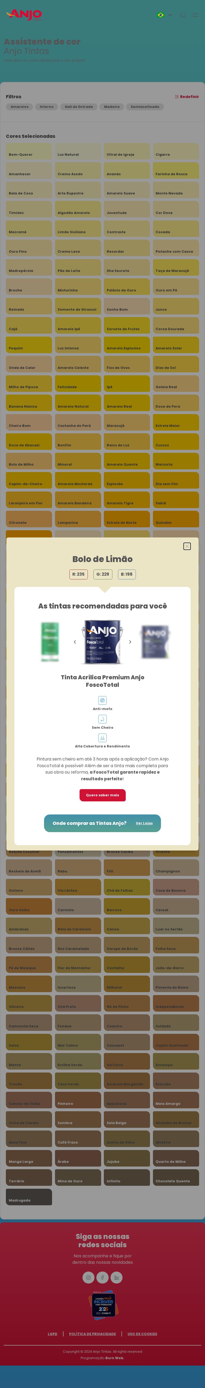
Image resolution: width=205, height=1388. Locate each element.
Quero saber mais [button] (102, 795)
